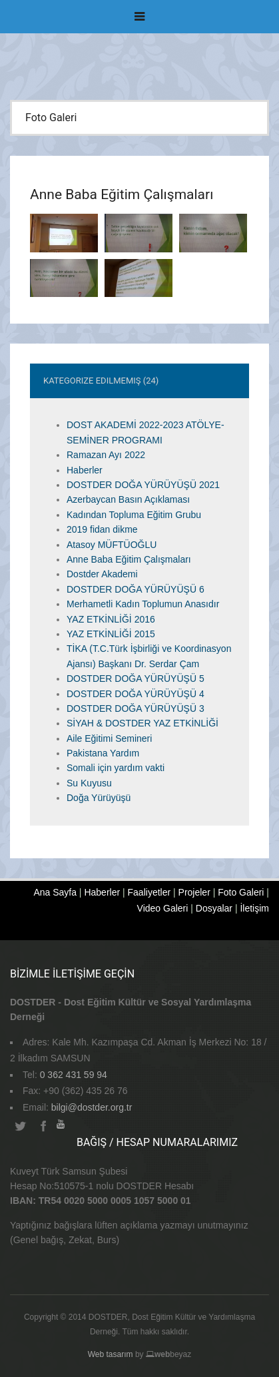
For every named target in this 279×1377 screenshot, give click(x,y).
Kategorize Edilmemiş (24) (100, 381)
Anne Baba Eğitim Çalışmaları (129, 559)
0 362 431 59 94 (73, 1074)
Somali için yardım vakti (115, 767)
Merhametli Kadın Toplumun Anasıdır (143, 604)
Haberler (85, 470)
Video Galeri (162, 908)
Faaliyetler (149, 892)
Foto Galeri (241, 892)
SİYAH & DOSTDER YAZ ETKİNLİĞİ (142, 723)
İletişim (254, 908)
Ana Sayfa (55, 892)
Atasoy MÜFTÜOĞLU (111, 544)
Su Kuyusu (89, 783)
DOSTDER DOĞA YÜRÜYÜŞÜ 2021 (143, 484)
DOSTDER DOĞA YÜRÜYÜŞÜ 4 (135, 693)
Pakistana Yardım (103, 753)
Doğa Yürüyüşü (99, 797)
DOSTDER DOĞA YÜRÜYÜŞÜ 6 (135, 589)
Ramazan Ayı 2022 (106, 454)
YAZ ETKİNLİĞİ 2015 (111, 634)
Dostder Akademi (102, 574)
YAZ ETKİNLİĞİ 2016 (111, 619)
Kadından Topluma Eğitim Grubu (134, 514)
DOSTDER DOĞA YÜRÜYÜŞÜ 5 (135, 678)
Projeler (194, 892)
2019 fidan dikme (102, 529)
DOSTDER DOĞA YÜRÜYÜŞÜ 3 (135, 708)
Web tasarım (110, 1354)
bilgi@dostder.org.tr (92, 1107)
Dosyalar (214, 908)
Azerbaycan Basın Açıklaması (128, 499)
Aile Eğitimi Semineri (109, 738)
